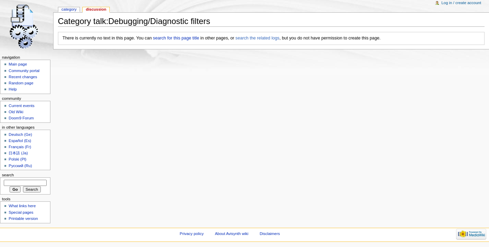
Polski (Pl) (17, 159)
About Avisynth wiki (232, 234)
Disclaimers (270, 234)
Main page (18, 64)
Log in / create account (461, 3)
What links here (22, 206)
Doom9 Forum (21, 118)
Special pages (21, 212)
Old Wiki (16, 112)
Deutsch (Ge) (20, 134)
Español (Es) (20, 141)
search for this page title (176, 38)
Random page (21, 83)
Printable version (23, 218)
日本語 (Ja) (18, 153)
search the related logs (257, 38)
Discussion (96, 9)
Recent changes (23, 77)
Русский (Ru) (20, 166)
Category (68, 9)
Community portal (24, 71)
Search (8, 175)
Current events (21, 106)
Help (13, 89)
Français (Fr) (20, 147)
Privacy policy (192, 234)
